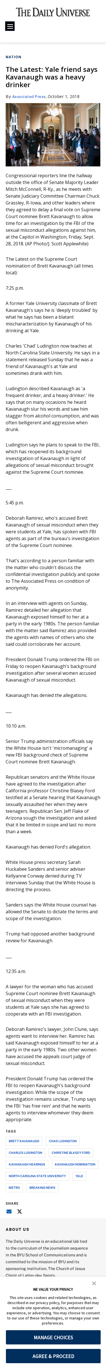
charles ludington (25, 1152)
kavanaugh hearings (27, 1164)
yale (79, 1176)
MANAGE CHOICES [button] (53, 1337)
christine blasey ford (71, 1152)
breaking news (42, 1187)
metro (14, 1187)
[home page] (53, 14)
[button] (94, 1283)
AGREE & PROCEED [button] (53, 1356)
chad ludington (63, 1141)
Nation (13, 57)
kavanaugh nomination (75, 1164)
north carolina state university (37, 1176)
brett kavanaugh (24, 1141)
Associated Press (29, 96)
